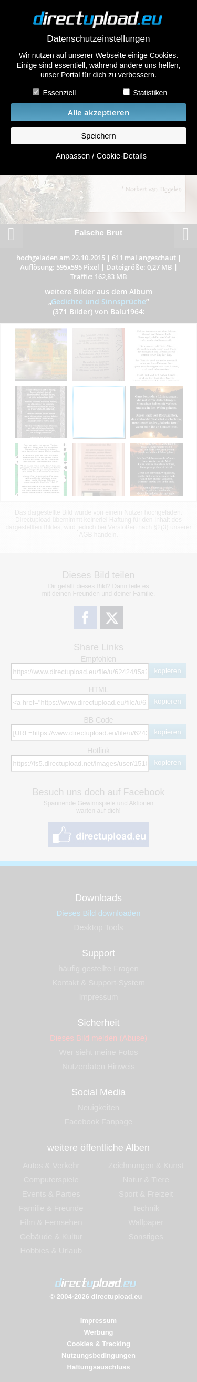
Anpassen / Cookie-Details (101, 156)
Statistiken (150, 92)
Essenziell (59, 92)
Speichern (98, 136)
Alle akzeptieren (99, 112)
